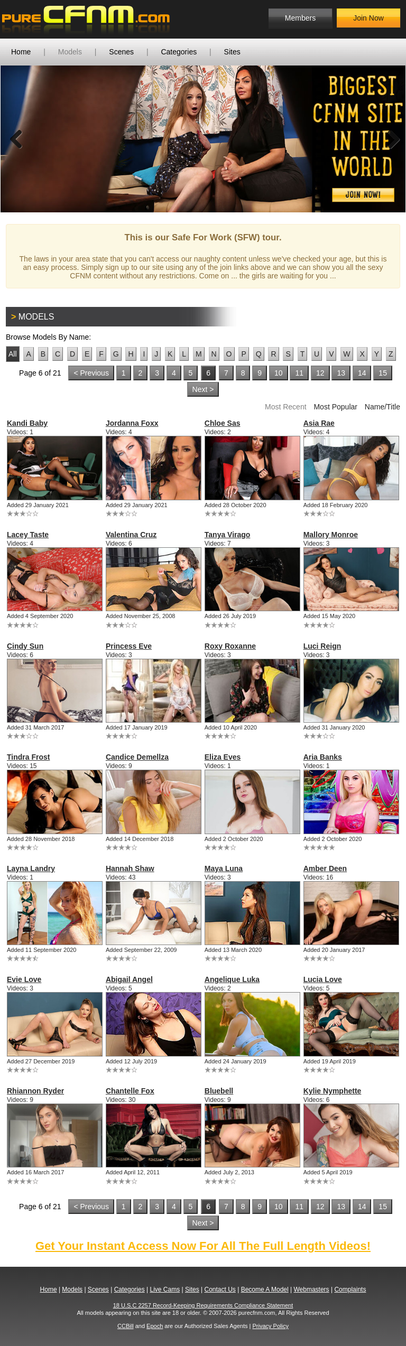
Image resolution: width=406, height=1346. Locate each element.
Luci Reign (322, 646)
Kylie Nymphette (332, 1091)
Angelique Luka (232, 979)
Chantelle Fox (130, 1091)
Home (21, 52)
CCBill (125, 1326)
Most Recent (286, 407)
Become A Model (265, 1289)
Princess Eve (129, 646)
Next (389, 138)
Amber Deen (325, 868)
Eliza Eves (223, 757)
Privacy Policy (270, 1326)
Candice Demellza (137, 757)
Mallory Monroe (330, 534)
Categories (179, 52)
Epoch (154, 1326)
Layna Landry (31, 868)
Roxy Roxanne (230, 646)
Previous (16, 138)
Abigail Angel (129, 979)
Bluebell (219, 1091)
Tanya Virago (228, 534)
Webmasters (311, 1289)
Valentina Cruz (131, 534)
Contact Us (219, 1289)
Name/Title (382, 407)
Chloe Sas (223, 423)
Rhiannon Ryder (35, 1091)
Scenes (121, 52)
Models (70, 52)
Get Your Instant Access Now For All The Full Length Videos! (203, 1245)
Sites (232, 52)
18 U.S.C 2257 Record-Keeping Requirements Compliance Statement (203, 1305)
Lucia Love (322, 979)
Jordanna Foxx (132, 423)
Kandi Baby (27, 423)
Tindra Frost (28, 757)
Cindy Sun (25, 646)
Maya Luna (224, 868)
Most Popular (335, 407)
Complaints (350, 1289)
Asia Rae (319, 423)
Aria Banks (322, 757)
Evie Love (24, 979)
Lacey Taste (28, 534)
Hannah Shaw (130, 868)
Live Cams (165, 1289)
